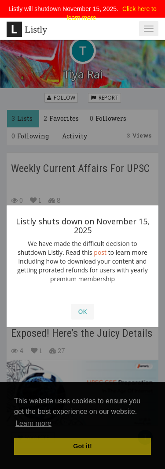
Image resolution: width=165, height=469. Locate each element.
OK (82, 311)
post (100, 252)
